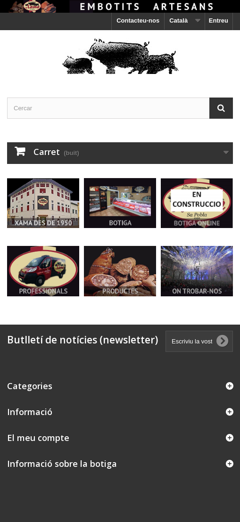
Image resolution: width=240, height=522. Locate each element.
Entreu (218, 20)
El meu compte (38, 437)
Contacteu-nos (137, 20)
